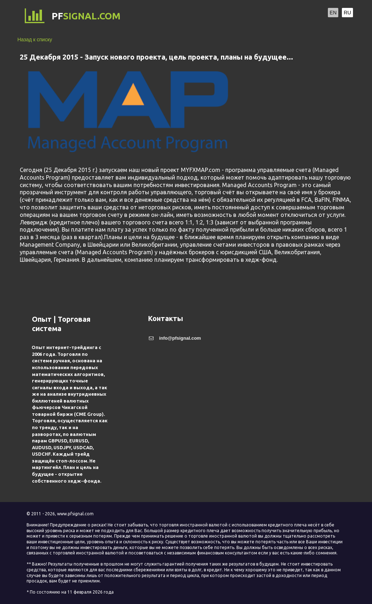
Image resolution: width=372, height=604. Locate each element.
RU (347, 12)
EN (333, 12)
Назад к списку (35, 39)
